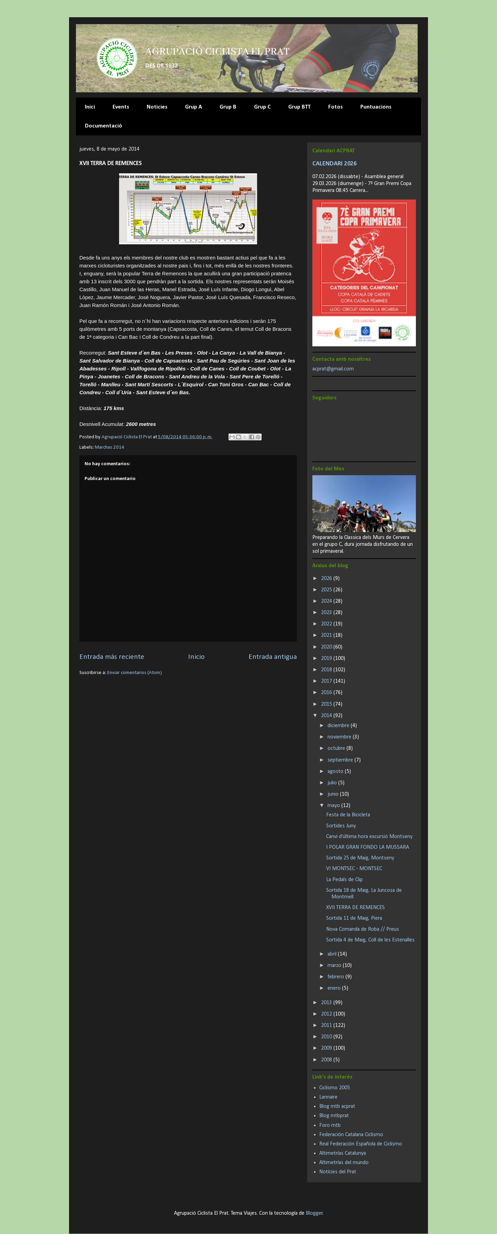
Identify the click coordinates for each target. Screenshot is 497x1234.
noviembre (340, 737)
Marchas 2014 (109, 447)
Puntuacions (375, 107)
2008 (327, 1060)
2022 (327, 624)
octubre (337, 748)
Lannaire (328, 1097)
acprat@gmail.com (333, 369)
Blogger (314, 1213)
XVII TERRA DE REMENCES (355, 907)
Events (121, 107)
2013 (327, 1003)
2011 (327, 1025)
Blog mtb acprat (337, 1106)
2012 (327, 1014)
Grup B (228, 107)
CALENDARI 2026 (334, 164)
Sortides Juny (341, 826)
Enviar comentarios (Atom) (134, 672)
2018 (327, 670)
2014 (327, 715)
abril (333, 954)
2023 (327, 612)
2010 (327, 1037)
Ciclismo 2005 (334, 1088)
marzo (335, 965)
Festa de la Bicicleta (348, 815)
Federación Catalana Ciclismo (351, 1135)
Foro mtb (330, 1125)
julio (333, 783)
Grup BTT (299, 107)
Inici (90, 107)
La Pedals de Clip (344, 880)
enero (335, 988)
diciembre (339, 725)
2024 (327, 601)
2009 (327, 1048)
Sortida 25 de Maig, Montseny (360, 858)
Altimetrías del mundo (344, 1162)
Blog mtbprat (334, 1116)
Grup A (193, 107)
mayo (334, 805)
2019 (327, 658)
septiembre (341, 760)
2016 (327, 692)
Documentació (103, 126)
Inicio (196, 657)
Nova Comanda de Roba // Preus (362, 929)
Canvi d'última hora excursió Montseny (369, 836)
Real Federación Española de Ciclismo (360, 1144)
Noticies (157, 107)
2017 (327, 681)
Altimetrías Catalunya (342, 1153)
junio (334, 794)
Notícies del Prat (337, 1172)
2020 (327, 647)
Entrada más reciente (111, 657)
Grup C (262, 107)
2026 (327, 578)
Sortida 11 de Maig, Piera (354, 918)
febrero (336, 977)
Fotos (335, 107)
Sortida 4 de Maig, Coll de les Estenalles (370, 940)
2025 (327, 590)
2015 (327, 704)
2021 (327, 635)
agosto (336, 771)
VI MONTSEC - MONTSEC (354, 868)
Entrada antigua (272, 657)
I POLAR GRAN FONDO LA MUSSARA (367, 847)
